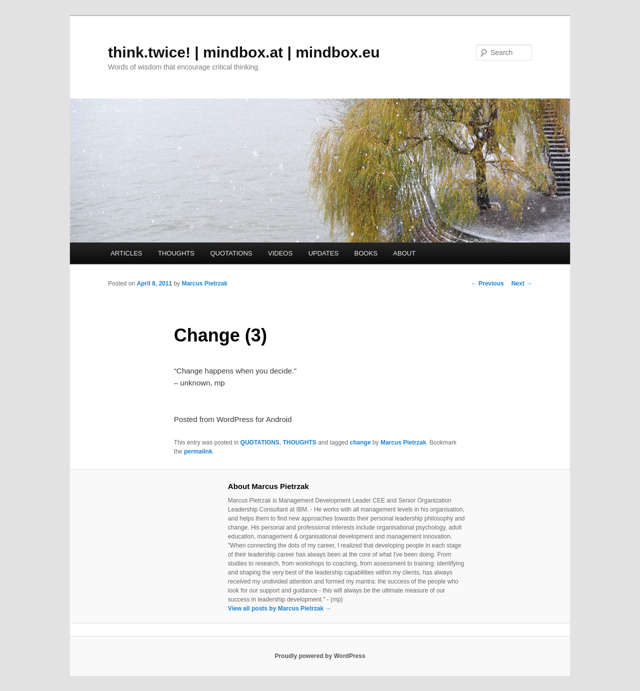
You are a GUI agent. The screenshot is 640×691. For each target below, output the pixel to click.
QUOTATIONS (231, 253)
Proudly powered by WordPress (319, 656)
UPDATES (323, 253)
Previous (487, 283)
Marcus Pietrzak (204, 283)
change (360, 442)
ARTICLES (126, 253)
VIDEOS (280, 253)
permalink (198, 451)
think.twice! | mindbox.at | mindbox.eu (244, 52)
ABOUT (404, 253)
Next (522, 283)
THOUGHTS (176, 253)
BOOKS (366, 253)
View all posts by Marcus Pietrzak (280, 608)
